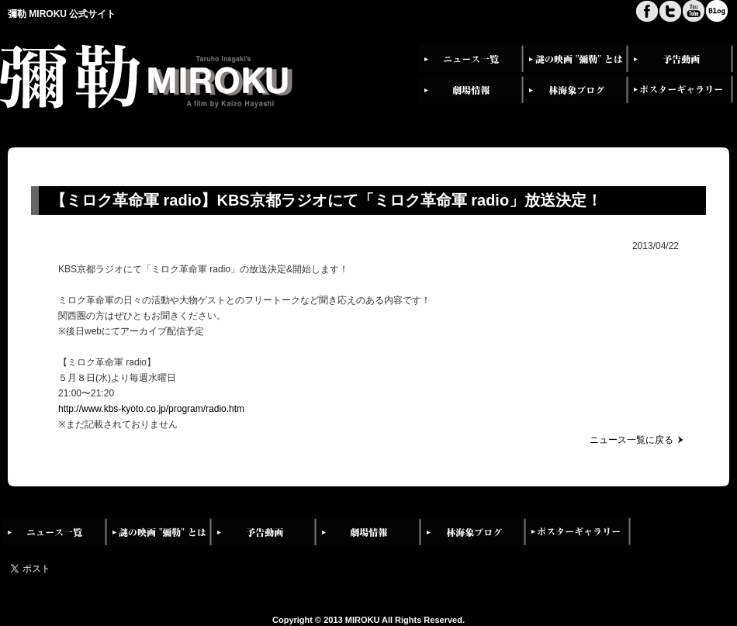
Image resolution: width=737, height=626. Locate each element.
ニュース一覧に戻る (631, 439)
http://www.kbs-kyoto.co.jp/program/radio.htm (151, 408)
